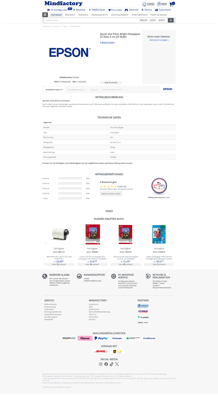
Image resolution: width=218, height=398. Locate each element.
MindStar (79, 9)
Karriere (92, 319)
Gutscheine (163, 9)
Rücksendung (50, 306)
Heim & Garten (159, 14)
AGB (90, 306)
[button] (45, 14)
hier (119, 382)
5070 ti (153, 20)
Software (83, 14)
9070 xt (162, 20)
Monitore (70, 14)
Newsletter (48, 319)
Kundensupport (51, 317)
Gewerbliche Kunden (52, 314)
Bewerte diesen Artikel (111, 193)
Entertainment (140, 14)
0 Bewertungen (107, 42)
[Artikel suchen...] (106, 20)
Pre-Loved (115, 9)
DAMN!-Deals (97, 9)
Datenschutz (94, 309)
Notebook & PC (99, 14)
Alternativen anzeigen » (159, 40)
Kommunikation (119, 14)
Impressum (93, 304)
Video (93, 89)
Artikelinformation (53, 89)
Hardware (56, 14)
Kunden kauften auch (111, 89)
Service (146, 9)
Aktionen (131, 9)
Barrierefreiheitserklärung (99, 311)
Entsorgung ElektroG (52, 311)
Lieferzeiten (49, 309)
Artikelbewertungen (75, 89)
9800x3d (143, 20)
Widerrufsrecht (50, 304)
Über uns (92, 314)
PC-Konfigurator (58, 9)
